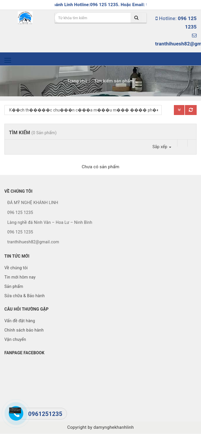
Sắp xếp (161, 146)
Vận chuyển (15, 339)
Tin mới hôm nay (20, 277)
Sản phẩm (13, 286)
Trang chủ (77, 81)
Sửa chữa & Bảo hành (24, 295)
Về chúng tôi (16, 267)
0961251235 (45, 413)
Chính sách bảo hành (24, 330)
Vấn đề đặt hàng (19, 320)
